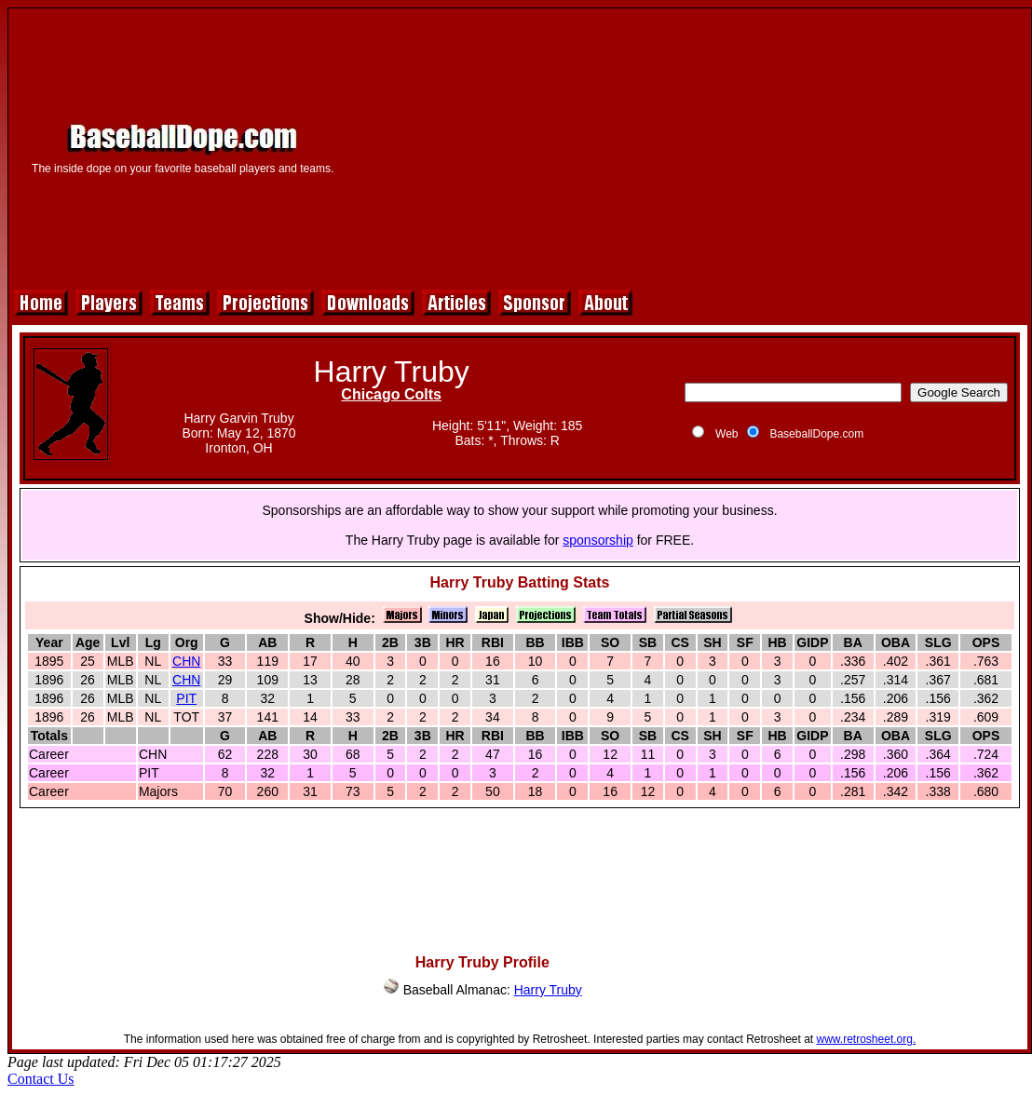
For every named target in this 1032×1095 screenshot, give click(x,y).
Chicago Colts (391, 394)
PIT (186, 698)
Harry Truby (548, 989)
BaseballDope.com (816, 433)
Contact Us (41, 1079)
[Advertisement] (689, 146)
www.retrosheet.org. (867, 1039)
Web (726, 433)
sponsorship (598, 540)
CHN (186, 661)
